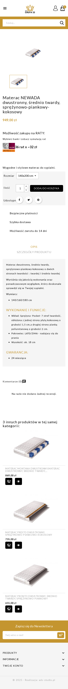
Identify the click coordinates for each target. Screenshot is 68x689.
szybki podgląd (18, 481)
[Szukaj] (34, 22)
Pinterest (38, 199)
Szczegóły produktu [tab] (34, 252)
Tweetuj (28, 199)
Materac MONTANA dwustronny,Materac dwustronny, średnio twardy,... (32, 469)
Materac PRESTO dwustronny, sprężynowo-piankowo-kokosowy (28, 533)
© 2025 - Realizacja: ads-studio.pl (34, 680)
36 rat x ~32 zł (20, 147)
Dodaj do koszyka (46, 188)
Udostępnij (19, 199)
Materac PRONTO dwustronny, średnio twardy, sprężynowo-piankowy (31, 597)
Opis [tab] (34, 246)
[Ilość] (20, 188)
